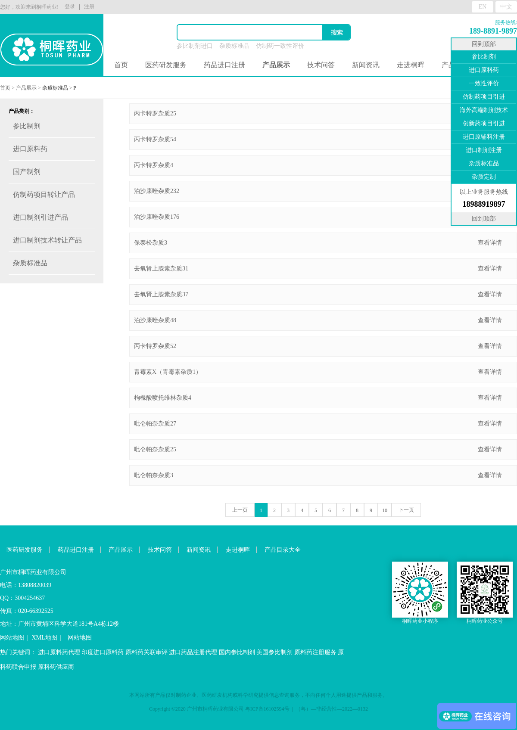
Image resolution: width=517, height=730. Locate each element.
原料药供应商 (56, 667)
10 (384, 510)
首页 (121, 64)
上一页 (240, 510)
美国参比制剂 (274, 652)
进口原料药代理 (59, 652)
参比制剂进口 (195, 46)
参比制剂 (484, 56)
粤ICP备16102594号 (267, 709)
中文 (506, 6)
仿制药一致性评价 (280, 46)
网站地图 (12, 637)
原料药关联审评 (146, 652)
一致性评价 (484, 83)
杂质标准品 (234, 46)
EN (483, 6)
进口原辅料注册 (484, 137)
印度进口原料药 (102, 652)
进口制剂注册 (484, 150)
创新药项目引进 (484, 123)
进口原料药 (484, 70)
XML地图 (44, 637)
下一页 (406, 510)
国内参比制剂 (237, 652)
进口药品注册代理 (193, 652)
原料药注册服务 (315, 652)
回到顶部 (484, 44)
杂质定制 (484, 177)
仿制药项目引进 (484, 96)
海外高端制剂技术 (484, 110)
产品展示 (26, 88)
